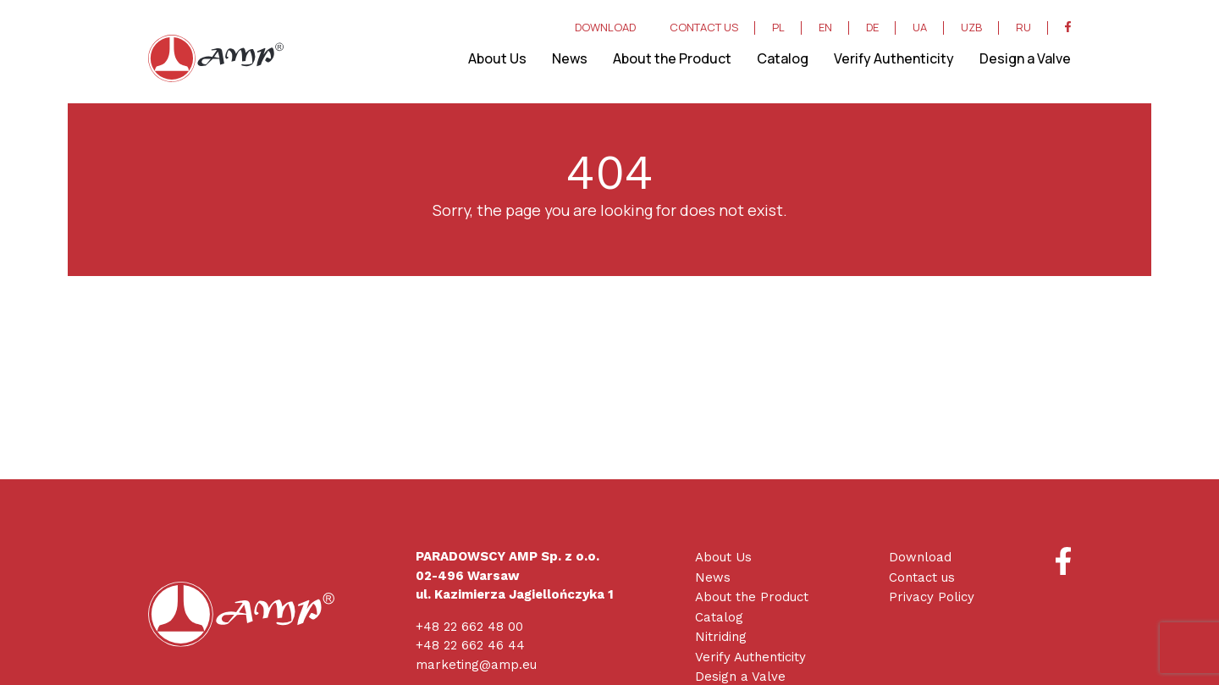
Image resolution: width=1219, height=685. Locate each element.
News (569, 58)
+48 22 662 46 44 (470, 645)
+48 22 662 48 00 (469, 626)
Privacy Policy (931, 597)
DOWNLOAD (605, 28)
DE (872, 28)
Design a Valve (1025, 58)
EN (825, 28)
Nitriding (721, 636)
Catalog (782, 58)
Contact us (922, 577)
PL (778, 28)
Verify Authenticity (894, 58)
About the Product (672, 58)
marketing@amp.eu (476, 664)
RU (1023, 28)
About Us (497, 58)
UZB (971, 28)
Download (920, 557)
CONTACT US (704, 28)
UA (920, 28)
